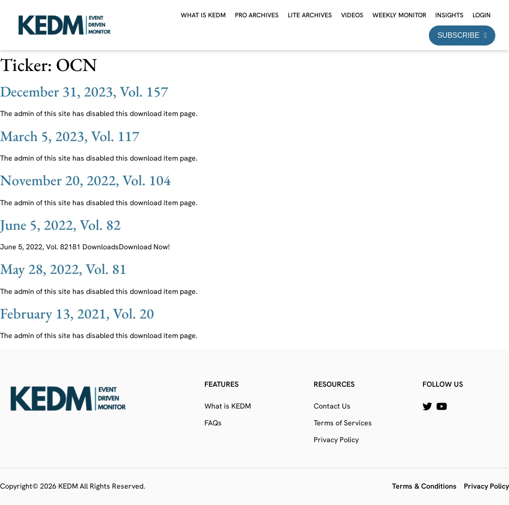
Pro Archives (257, 15)
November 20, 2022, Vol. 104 (85, 180)
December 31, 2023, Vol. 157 (84, 91)
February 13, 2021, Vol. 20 (77, 313)
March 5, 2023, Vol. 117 (69, 136)
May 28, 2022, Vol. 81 (63, 268)
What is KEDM (203, 15)
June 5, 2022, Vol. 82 (60, 224)
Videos (352, 15)
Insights (449, 15)
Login (482, 15)
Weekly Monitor (399, 15)
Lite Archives (310, 15)
